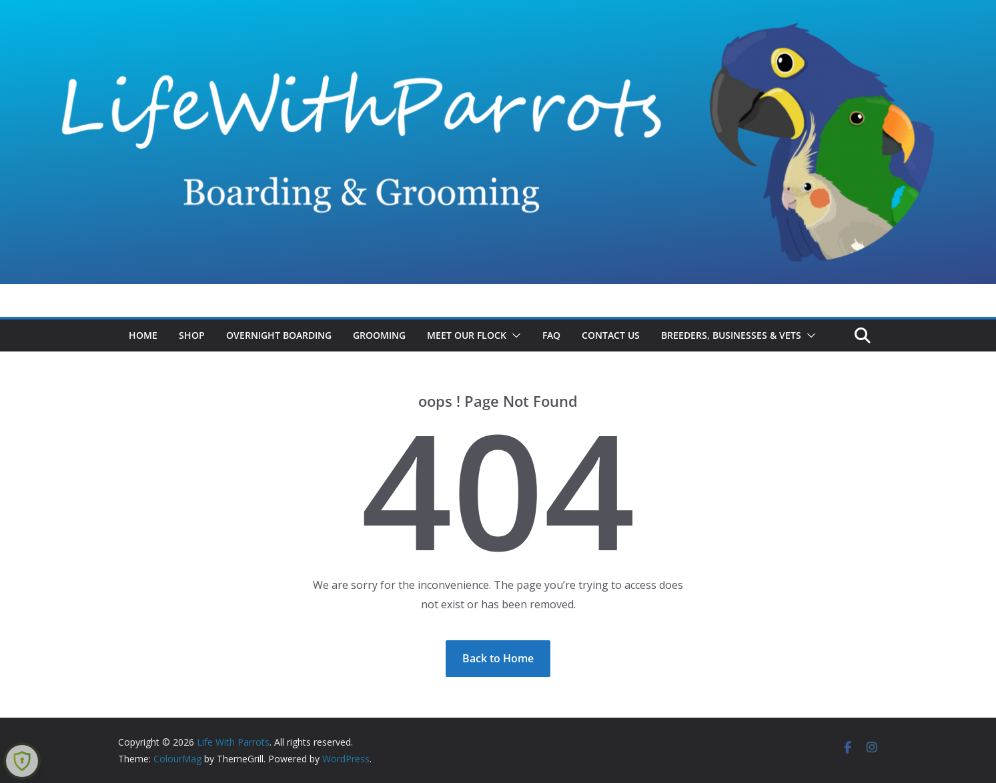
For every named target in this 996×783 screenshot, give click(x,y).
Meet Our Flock (466, 335)
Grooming (379, 335)
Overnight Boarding (279, 335)
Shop (192, 335)
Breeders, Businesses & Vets (731, 335)
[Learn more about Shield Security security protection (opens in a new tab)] (22, 761)
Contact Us (611, 335)
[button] (513, 335)
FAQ (551, 335)
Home (143, 335)
